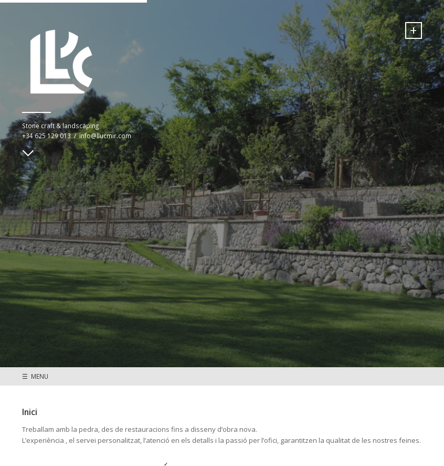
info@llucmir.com (105, 135)
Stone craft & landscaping (60, 125)
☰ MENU (35, 376)
